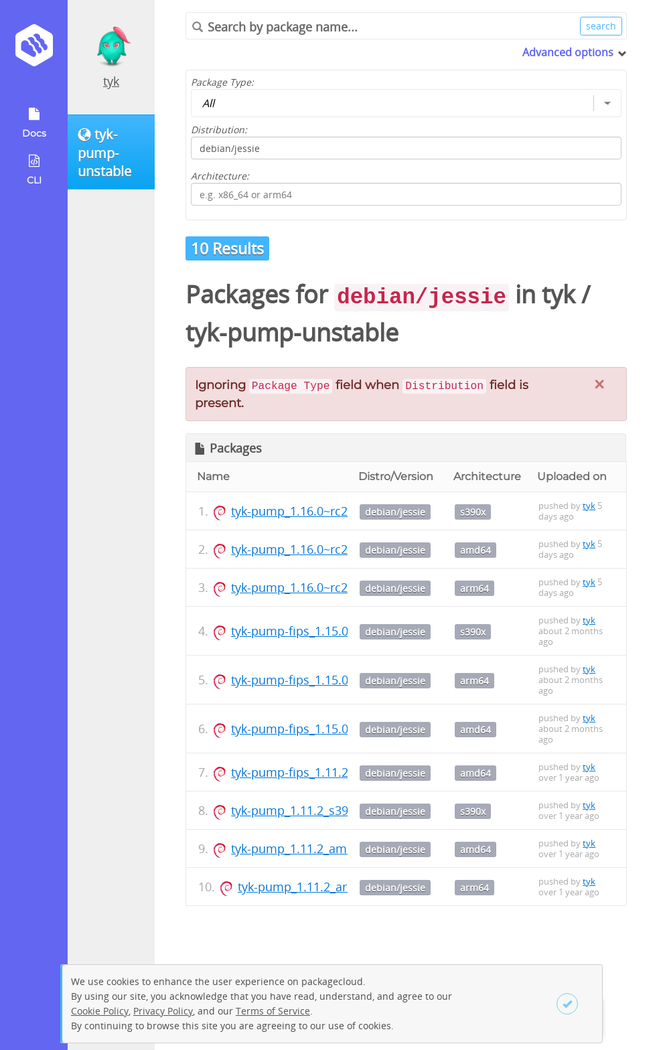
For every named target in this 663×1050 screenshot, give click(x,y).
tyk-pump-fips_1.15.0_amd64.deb (324, 729)
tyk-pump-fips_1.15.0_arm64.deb (323, 680)
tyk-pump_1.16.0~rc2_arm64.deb (322, 587)
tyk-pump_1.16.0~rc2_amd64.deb (324, 549)
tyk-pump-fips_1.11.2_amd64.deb (324, 772)
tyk (111, 81)
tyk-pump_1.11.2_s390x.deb (308, 810)
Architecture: (220, 175)
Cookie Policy (100, 1010)
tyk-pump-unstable (292, 332)
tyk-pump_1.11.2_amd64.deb (311, 848)
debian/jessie (395, 512)
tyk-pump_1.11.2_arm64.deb (317, 887)
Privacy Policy (163, 1010)
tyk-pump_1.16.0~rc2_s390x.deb (320, 511)
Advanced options (567, 52)
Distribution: (219, 129)
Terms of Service (273, 1010)
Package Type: (222, 82)
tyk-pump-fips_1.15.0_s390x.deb (321, 631)
